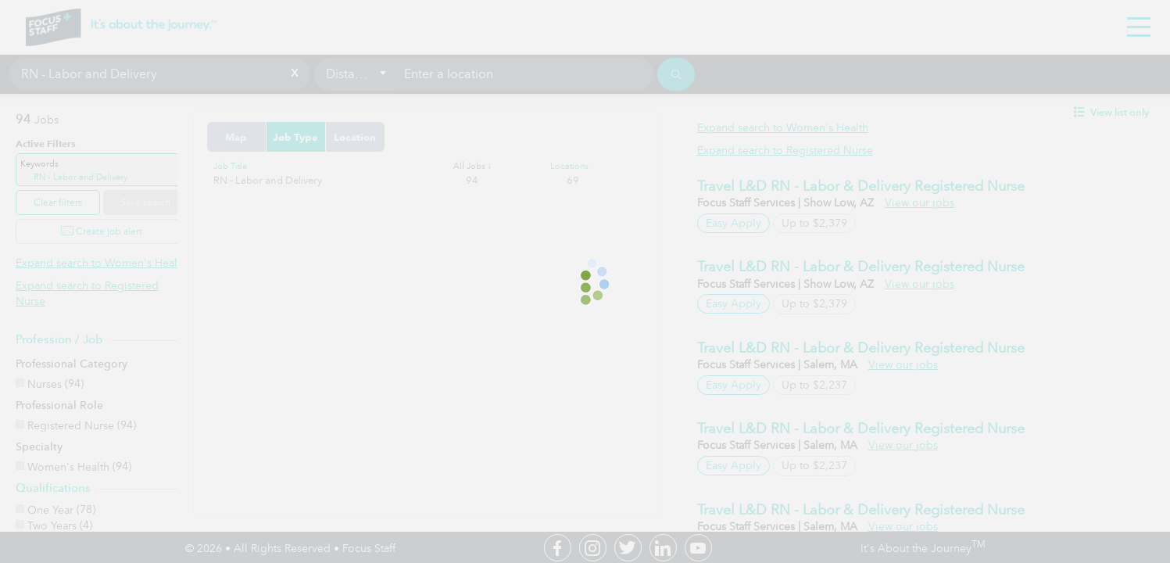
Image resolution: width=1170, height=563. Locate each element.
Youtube (698, 548)
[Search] (676, 74)
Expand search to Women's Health (101, 263)
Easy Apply (748, 223)
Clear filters (58, 202)
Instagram (593, 548)
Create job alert (101, 231)
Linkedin (663, 548)
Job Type (326, 137)
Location (385, 137)
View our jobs (934, 202)
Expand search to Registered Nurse (800, 150)
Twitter (628, 548)
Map (266, 137)
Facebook (558, 548)
